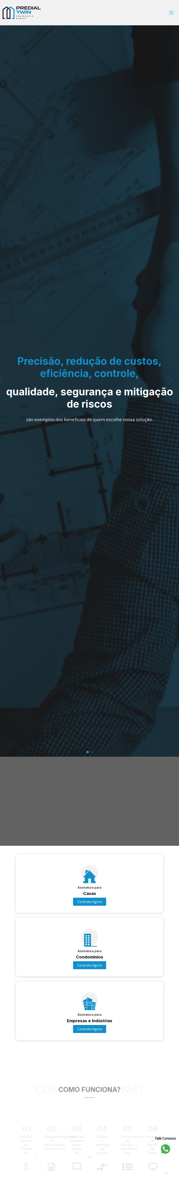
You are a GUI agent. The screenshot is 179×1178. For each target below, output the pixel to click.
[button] (9, 417)
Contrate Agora (89, 901)
